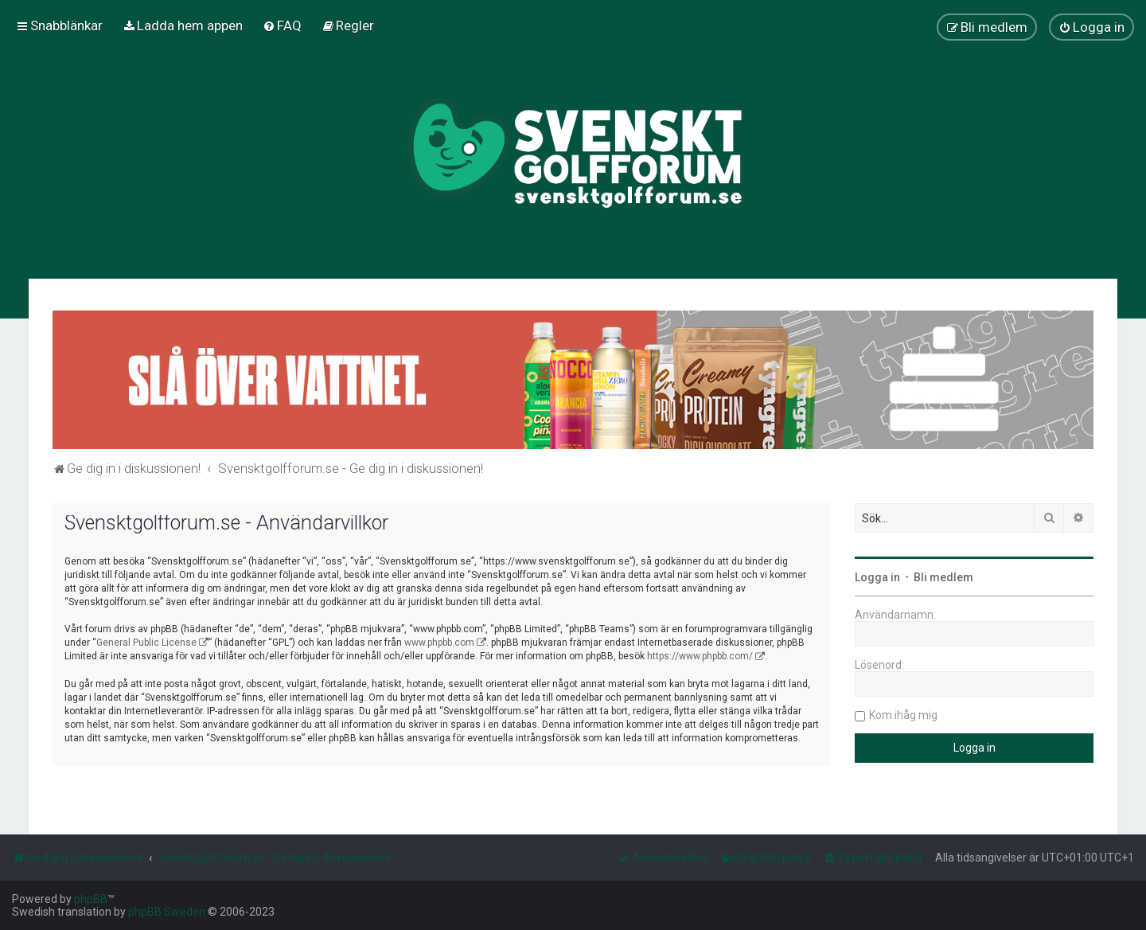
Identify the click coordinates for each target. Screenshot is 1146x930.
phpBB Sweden (166, 911)
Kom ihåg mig (903, 715)
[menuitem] (183, 25)
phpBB (90, 899)
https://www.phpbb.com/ (700, 656)
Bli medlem (943, 577)
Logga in (877, 577)
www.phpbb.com (439, 642)
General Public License (146, 642)
